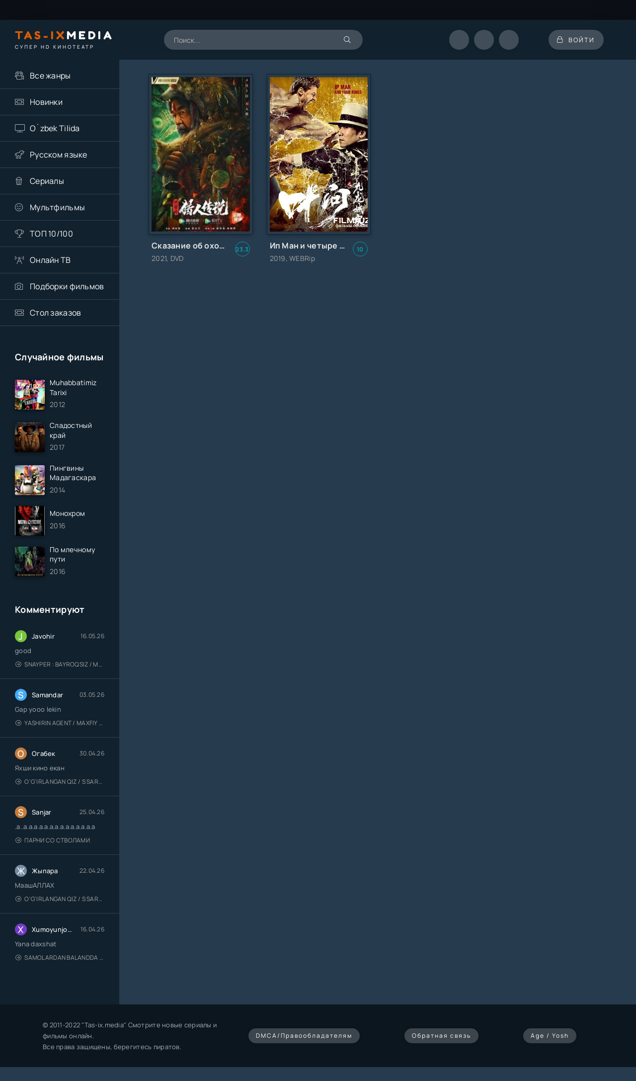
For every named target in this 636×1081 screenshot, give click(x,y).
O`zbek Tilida (55, 128)
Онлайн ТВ (50, 259)
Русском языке (58, 154)
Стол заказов (55, 312)
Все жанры (50, 75)
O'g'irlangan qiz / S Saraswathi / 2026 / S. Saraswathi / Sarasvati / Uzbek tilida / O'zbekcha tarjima (59, 786)
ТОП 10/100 (51, 233)
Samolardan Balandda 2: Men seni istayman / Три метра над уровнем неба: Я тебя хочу (59, 962)
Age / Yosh (550, 1040)
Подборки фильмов (67, 286)
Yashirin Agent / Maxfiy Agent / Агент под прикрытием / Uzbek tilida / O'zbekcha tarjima (59, 727)
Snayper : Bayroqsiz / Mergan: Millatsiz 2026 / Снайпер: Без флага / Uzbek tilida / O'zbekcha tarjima (59, 669)
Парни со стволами (52, 844)
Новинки (46, 101)
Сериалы (47, 180)
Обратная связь (441, 1040)
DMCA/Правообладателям (304, 1040)
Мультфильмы (57, 207)
